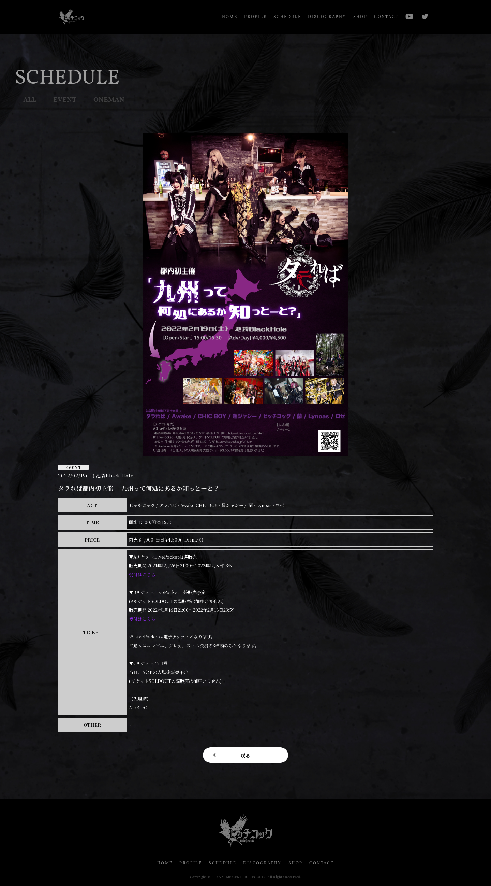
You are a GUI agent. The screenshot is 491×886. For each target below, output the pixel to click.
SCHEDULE (287, 17)
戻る (245, 755)
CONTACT (386, 17)
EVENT (64, 100)
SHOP (360, 17)
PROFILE (255, 17)
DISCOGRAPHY (327, 17)
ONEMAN (108, 100)
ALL (29, 100)
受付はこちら (142, 574)
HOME (230, 17)
